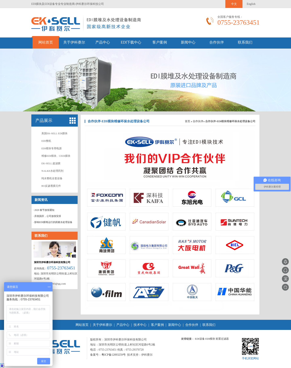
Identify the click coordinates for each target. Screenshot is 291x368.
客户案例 (159, 42)
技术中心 (140, 324)
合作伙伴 (216, 42)
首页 (187, 121)
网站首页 (45, 42)
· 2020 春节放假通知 (43, 210)
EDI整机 (46, 140)
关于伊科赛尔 (74, 42)
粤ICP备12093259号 (113, 354)
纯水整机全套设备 (51, 178)
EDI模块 (210, 338)
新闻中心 (188, 42)
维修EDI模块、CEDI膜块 (55, 155)
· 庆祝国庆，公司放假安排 (47, 216)
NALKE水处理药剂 (52, 170)
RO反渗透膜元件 (51, 185)
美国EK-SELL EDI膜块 (54, 133)
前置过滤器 (222, 338)
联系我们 (245, 42)
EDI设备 (200, 338)
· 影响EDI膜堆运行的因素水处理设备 (52, 222)
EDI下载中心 (131, 42)
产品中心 (102, 42)
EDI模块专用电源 (51, 148)
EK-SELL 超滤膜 (50, 163)
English (251, 3)
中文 (234, 3)
